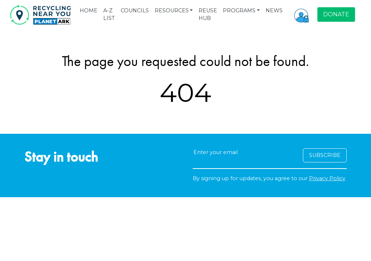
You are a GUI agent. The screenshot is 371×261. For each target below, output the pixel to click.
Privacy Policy (327, 178)
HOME (88, 10)
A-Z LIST (109, 14)
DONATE (336, 14)
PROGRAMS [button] (239, 10)
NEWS (274, 10)
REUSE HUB (208, 14)
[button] (301, 14)
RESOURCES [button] (172, 10)
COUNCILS (135, 10)
